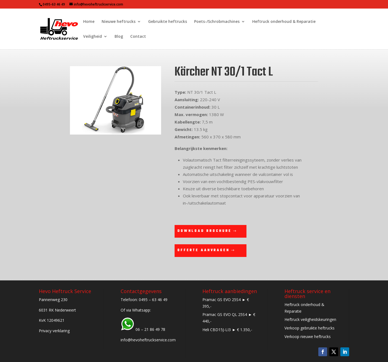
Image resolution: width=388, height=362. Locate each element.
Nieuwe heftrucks (118, 22)
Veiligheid (92, 36)
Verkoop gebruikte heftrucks (309, 328)
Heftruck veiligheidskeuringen (310, 319)
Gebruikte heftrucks (167, 22)
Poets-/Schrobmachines (217, 22)
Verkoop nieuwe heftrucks (307, 336)
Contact (138, 36)
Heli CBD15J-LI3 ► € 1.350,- (227, 329)
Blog (119, 36)
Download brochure (204, 231)
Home (88, 22)
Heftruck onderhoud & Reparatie (284, 22)
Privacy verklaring (54, 330)
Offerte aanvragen (203, 250)
